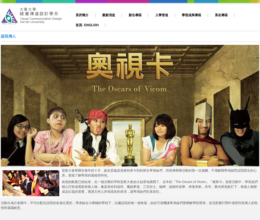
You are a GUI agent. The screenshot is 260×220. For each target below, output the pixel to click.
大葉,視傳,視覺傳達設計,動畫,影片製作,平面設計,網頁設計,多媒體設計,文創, (34, 18)
